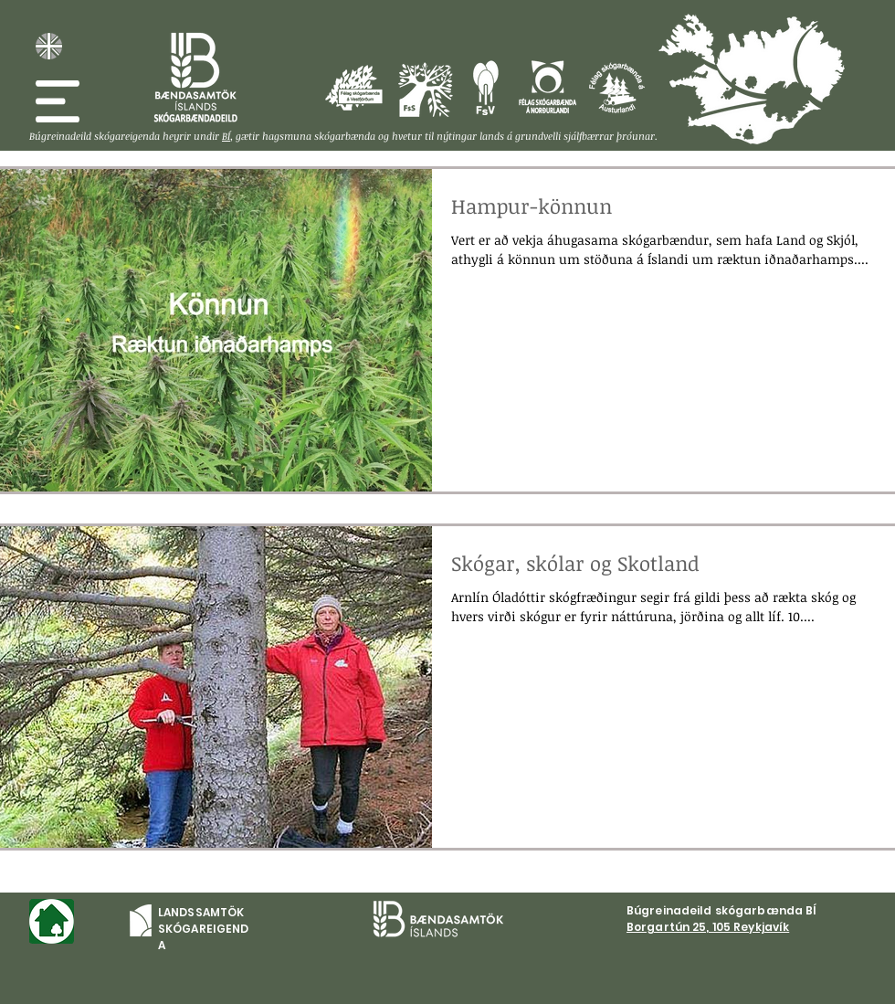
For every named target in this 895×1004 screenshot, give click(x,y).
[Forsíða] (52, 921)
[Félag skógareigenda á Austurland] (617, 87)
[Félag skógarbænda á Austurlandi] (821, 63)
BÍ (226, 136)
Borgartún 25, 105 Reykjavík (707, 927)
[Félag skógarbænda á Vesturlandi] (718, 89)
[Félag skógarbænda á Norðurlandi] (767, 55)
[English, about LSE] (49, 46)
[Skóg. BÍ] (196, 77)
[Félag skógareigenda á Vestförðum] (354, 87)
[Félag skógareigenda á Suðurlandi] (425, 89)
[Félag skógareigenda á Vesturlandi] (485, 87)
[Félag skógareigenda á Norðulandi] (547, 87)
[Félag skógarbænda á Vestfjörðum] (687, 39)
